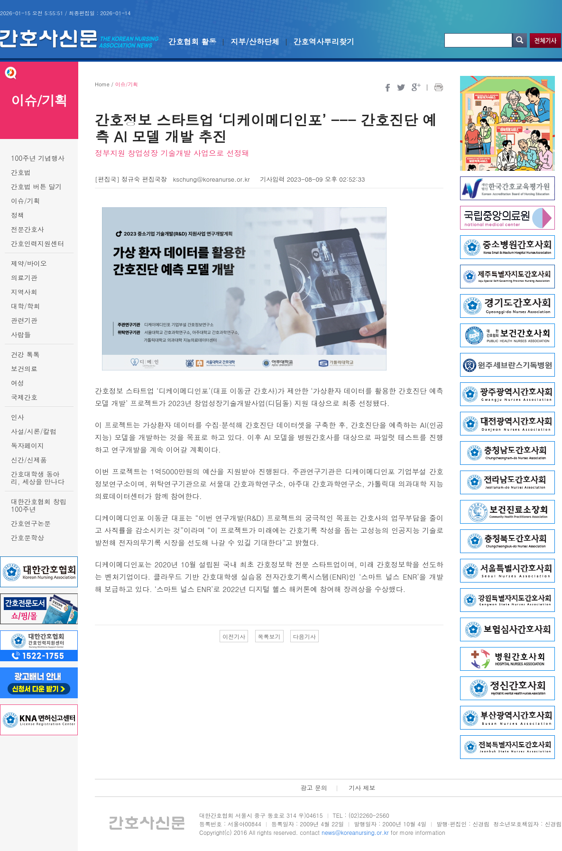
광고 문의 (313, 787)
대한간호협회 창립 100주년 (38, 505)
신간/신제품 (29, 459)
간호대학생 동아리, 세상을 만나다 (37, 477)
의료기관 (24, 277)
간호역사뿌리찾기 (324, 41)
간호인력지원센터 (37, 243)
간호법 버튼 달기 (36, 186)
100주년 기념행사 (37, 158)
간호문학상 (27, 537)
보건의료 (24, 368)
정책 (17, 215)
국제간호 (24, 397)
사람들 (21, 334)
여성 (17, 383)
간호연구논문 (31, 523)
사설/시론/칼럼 (33, 431)
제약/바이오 (29, 263)
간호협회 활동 (192, 41)
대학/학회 (25, 306)
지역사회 (24, 291)
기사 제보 (362, 787)
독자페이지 (27, 445)
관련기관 (24, 320)
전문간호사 (27, 229)
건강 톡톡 (25, 354)
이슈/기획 (25, 200)
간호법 (21, 172)
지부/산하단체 (254, 41)
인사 (17, 417)
